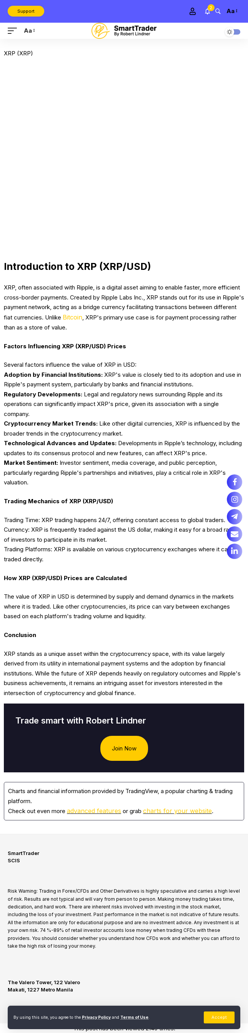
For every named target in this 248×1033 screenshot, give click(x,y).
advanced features (94, 811)
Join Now (124, 748)
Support (26, 11)
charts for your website (177, 811)
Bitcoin (72, 317)
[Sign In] (192, 11)
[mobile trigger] (14, 31)
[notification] (207, 11)
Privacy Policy (96, 1017)
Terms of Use (134, 1017)
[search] (218, 11)
